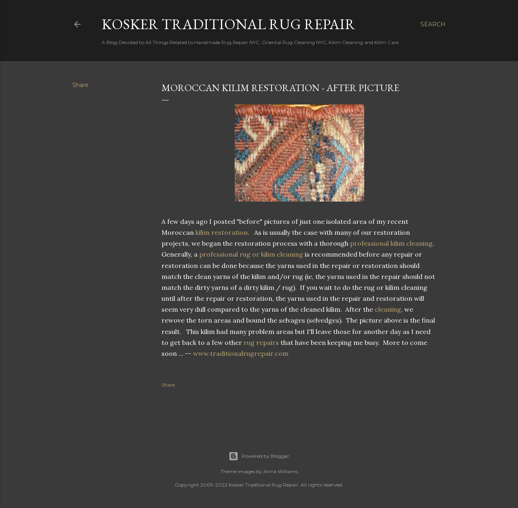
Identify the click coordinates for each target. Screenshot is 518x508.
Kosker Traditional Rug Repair (228, 24)
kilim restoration (221, 232)
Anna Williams (280, 471)
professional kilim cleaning (391, 243)
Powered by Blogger (259, 456)
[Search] (433, 24)
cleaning (388, 309)
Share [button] (80, 85)
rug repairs (261, 342)
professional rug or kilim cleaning (251, 254)
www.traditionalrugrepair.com (241, 353)
